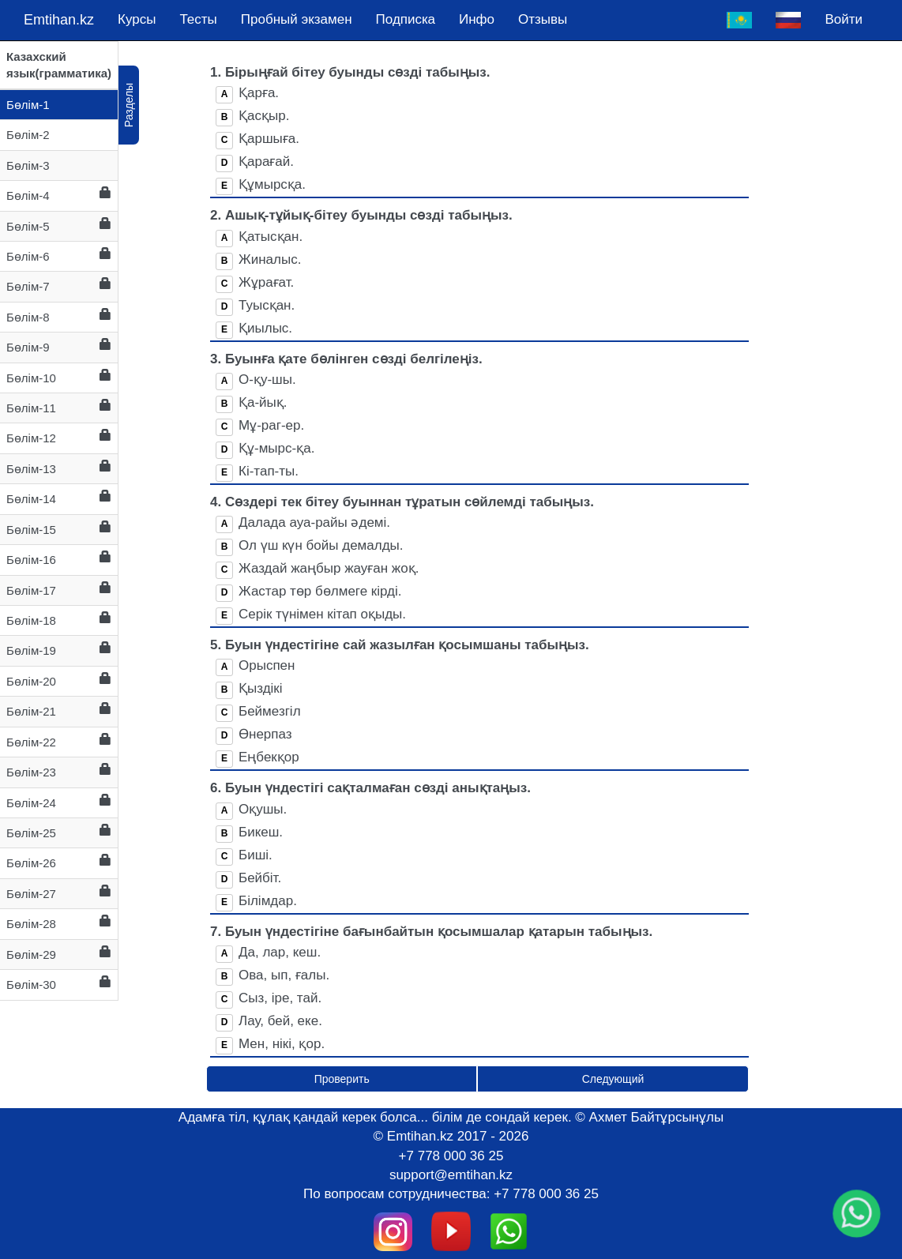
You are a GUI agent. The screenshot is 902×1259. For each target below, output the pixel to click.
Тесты (197, 19)
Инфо (476, 19)
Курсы (137, 19)
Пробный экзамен (296, 19)
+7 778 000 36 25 (451, 1155)
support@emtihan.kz (451, 1174)
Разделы (128, 105)
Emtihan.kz (59, 20)
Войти (844, 19)
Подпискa (405, 19)
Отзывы (542, 19)
